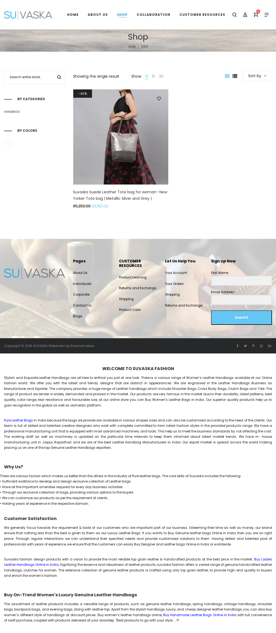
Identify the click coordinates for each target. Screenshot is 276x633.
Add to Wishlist (159, 99)
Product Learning (133, 277)
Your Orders (174, 283)
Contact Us (82, 305)
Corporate (81, 294)
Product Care (129, 309)
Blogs (77, 316)
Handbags (12, 112)
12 (146, 76)
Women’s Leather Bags (171, 399)
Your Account (176, 272)
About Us (80, 272)
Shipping (126, 299)
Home (132, 47)
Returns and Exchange (137, 288)
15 (153, 76)
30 (161, 76)
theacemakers (82, 346)
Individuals (82, 283)
